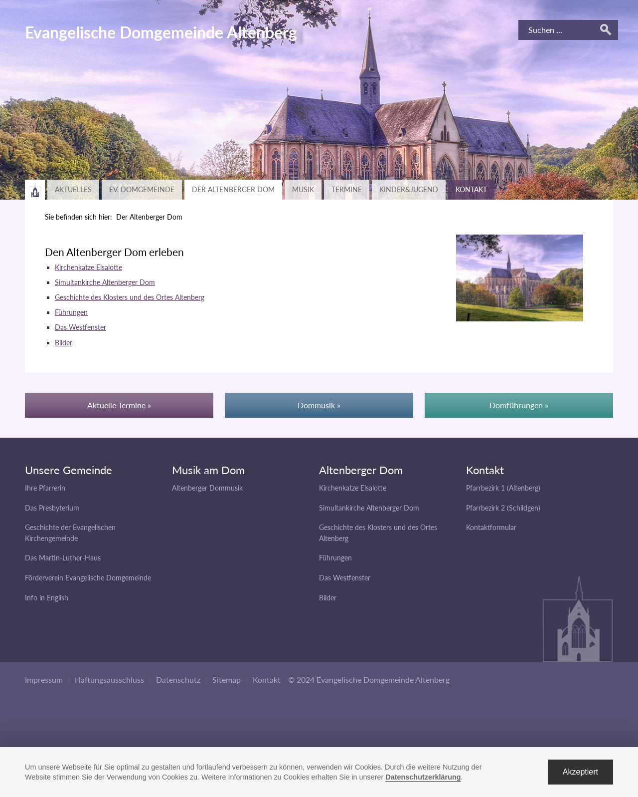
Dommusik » (319, 405)
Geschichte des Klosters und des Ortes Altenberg (129, 297)
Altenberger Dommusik (207, 488)
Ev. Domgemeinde (141, 189)
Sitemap (226, 679)
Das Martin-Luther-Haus (63, 557)
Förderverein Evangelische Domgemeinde (88, 577)
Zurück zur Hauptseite (35, 190)
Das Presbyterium (52, 508)
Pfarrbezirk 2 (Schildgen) (503, 508)
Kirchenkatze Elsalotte (88, 267)
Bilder (63, 342)
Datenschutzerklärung (423, 777)
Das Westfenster (80, 327)
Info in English (46, 597)
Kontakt (471, 189)
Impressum (44, 679)
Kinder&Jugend (408, 189)
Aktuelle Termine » (119, 405)
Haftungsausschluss (109, 679)
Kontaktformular (491, 527)
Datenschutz (178, 679)
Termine (346, 189)
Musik (303, 189)
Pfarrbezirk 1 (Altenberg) (503, 488)
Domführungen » (518, 405)
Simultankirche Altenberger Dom (105, 282)
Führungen (71, 312)
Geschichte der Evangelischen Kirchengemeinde (70, 532)
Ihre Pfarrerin (45, 488)
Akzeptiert (580, 772)
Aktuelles (73, 189)
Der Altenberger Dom (233, 189)
